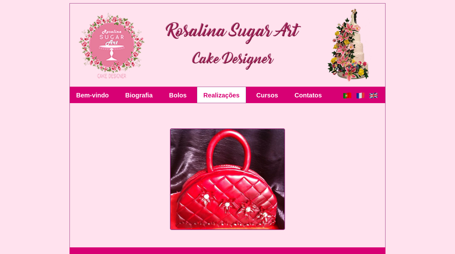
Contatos (308, 95)
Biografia (139, 95)
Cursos (267, 95)
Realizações (221, 95)
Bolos (178, 95)
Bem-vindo (92, 95)
